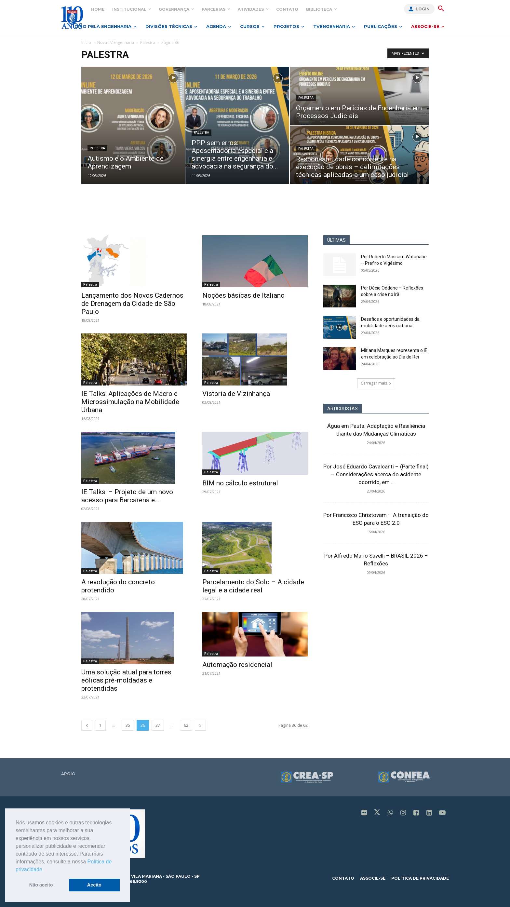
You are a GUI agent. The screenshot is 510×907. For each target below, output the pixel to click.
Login (423, 9)
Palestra (147, 42)
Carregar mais (376, 383)
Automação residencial (237, 665)
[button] (45, 870)
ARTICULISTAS (342, 408)
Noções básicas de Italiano (243, 295)
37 (157, 725)
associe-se (372, 878)
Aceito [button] (94, 884)
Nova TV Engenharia (115, 42)
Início (86, 42)
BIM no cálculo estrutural (240, 483)
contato (343, 878)
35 (128, 725)
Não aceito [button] (41, 884)
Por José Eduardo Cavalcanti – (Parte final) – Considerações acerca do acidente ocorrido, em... (376, 474)
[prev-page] (86, 725)
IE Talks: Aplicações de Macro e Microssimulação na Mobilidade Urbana (130, 402)
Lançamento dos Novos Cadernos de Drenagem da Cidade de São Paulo (132, 303)
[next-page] (200, 725)
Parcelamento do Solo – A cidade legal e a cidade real (253, 586)
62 (186, 725)
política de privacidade (420, 878)
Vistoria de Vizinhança (236, 394)
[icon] (364, 813)
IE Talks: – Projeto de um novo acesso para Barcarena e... (127, 496)
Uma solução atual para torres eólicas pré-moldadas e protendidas (126, 680)
